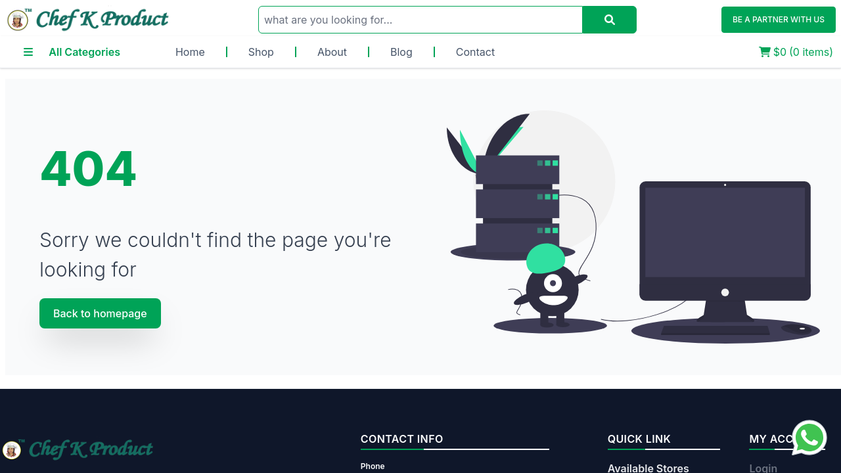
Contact (475, 51)
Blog (401, 51)
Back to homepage (100, 313)
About (332, 51)
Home (190, 51)
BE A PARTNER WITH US (779, 19)
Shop (261, 51)
